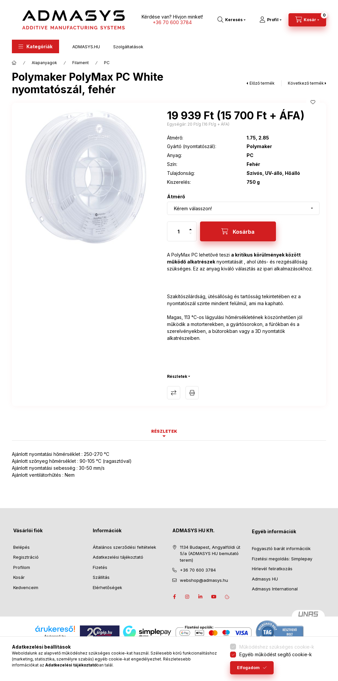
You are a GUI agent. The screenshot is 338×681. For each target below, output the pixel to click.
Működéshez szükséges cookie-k (276, 647)
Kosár (19, 577)
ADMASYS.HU (86, 46)
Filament (80, 62)
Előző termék (262, 83)
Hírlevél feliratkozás (272, 568)
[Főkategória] (14, 63)
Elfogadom (248, 667)
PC (107, 62)
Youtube (213, 596)
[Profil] (270, 19)
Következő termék (306, 83)
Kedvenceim (25, 587)
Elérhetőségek (107, 587)
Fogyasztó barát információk (281, 548)
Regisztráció (26, 557)
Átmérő (176, 196)
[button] (35, 46)
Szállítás (101, 577)
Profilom (21, 567)
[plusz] (190, 226)
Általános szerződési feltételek (124, 547)
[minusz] (190, 236)
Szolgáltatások (128, 46)
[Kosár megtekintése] (307, 19)
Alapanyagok (44, 62)
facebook (174, 596)
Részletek (177, 376)
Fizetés (100, 567)
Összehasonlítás (173, 392)
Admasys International (275, 588)
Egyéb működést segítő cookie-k (275, 654)
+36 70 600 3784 (172, 22)
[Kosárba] (238, 231)
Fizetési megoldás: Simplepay (282, 558)
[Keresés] (232, 19)
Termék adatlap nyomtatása (192, 392)
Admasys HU (265, 578)
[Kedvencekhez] (313, 102)
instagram (187, 596)
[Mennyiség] (178, 231)
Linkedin (200, 596)
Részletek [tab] (164, 431)
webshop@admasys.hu (204, 580)
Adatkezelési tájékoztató (118, 557)
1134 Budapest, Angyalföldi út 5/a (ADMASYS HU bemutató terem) (210, 553)
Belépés (21, 547)
